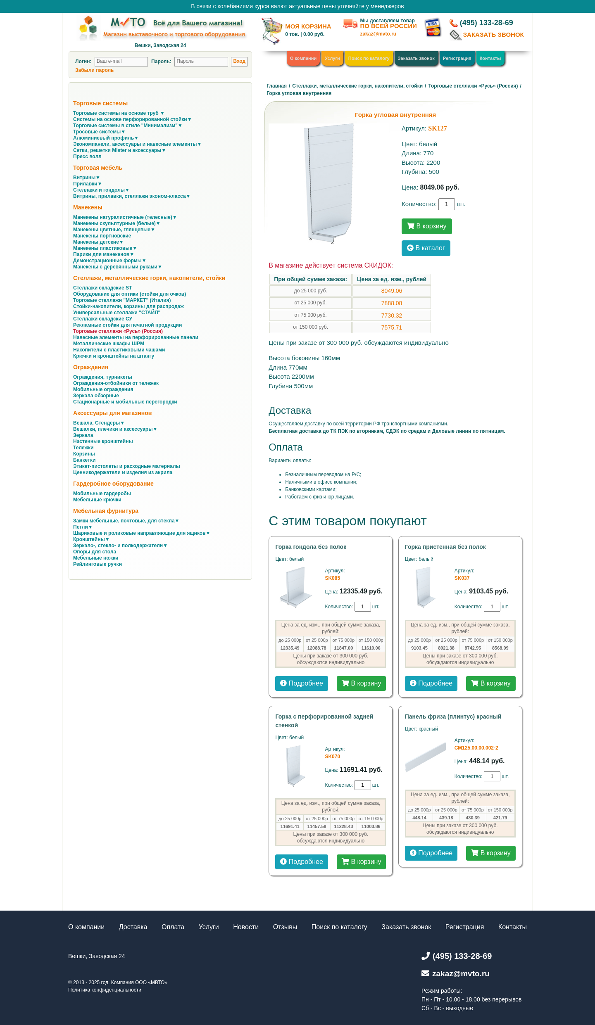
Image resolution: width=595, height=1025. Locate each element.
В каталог (426, 248)
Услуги (332, 58)
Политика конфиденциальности (104, 990)
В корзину (426, 226)
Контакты (490, 58)
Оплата (173, 926)
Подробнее (301, 683)
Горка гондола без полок (310, 546)
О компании (303, 58)
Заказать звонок (416, 58)
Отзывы (285, 926)
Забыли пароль (94, 70)
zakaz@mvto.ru (378, 34)
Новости (246, 926)
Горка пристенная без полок (445, 546)
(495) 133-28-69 (486, 23)
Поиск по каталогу (369, 58)
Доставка (133, 926)
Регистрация (457, 58)
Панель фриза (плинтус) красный (453, 716)
